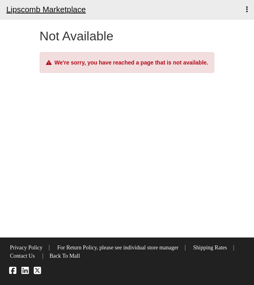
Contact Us (22, 256)
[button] (247, 9)
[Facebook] (12, 272)
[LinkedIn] (25, 272)
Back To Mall (65, 256)
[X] (37, 272)
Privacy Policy (26, 248)
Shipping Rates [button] (210, 248)
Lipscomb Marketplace (46, 9)
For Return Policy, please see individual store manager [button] (117, 248)
